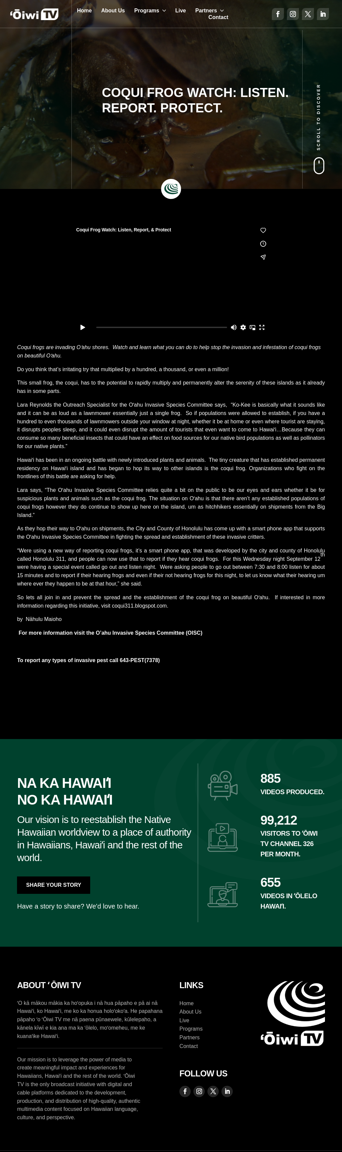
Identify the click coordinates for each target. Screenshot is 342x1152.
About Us (113, 10)
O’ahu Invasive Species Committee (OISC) (148, 633)
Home (84, 10)
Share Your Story (53, 885)
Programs (146, 10)
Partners (206, 10)
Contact (218, 17)
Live (180, 10)
